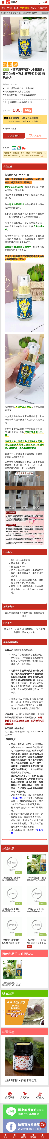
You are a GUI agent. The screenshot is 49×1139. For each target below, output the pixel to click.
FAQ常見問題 (8, 1098)
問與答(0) (7, 623)
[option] (24, 867)
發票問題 (7, 1089)
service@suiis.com (20, 1055)
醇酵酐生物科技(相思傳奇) (21, 102)
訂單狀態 (17, 798)
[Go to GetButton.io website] (43, 1130)
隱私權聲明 (22, 1129)
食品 (3, 8)
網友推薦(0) (8, 606)
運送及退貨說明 (10, 642)
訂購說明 (7, 1086)
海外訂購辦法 (8, 1092)
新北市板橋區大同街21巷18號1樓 (25, 1058)
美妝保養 (24, 8)
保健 (15, 8)
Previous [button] (2, 867)
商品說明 (7, 166)
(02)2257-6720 (18, 1052)
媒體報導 (38, 1127)
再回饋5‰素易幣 (9, 129)
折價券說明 (7, 1095)
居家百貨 (42, 8)
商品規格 (7, 552)
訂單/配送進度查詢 (10, 1080)
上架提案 (31, 1129)
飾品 (33, 8)
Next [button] (46, 867)
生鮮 (9, 8)
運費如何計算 (8, 1083)
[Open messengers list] (42, 1124)
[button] (44, 19)
